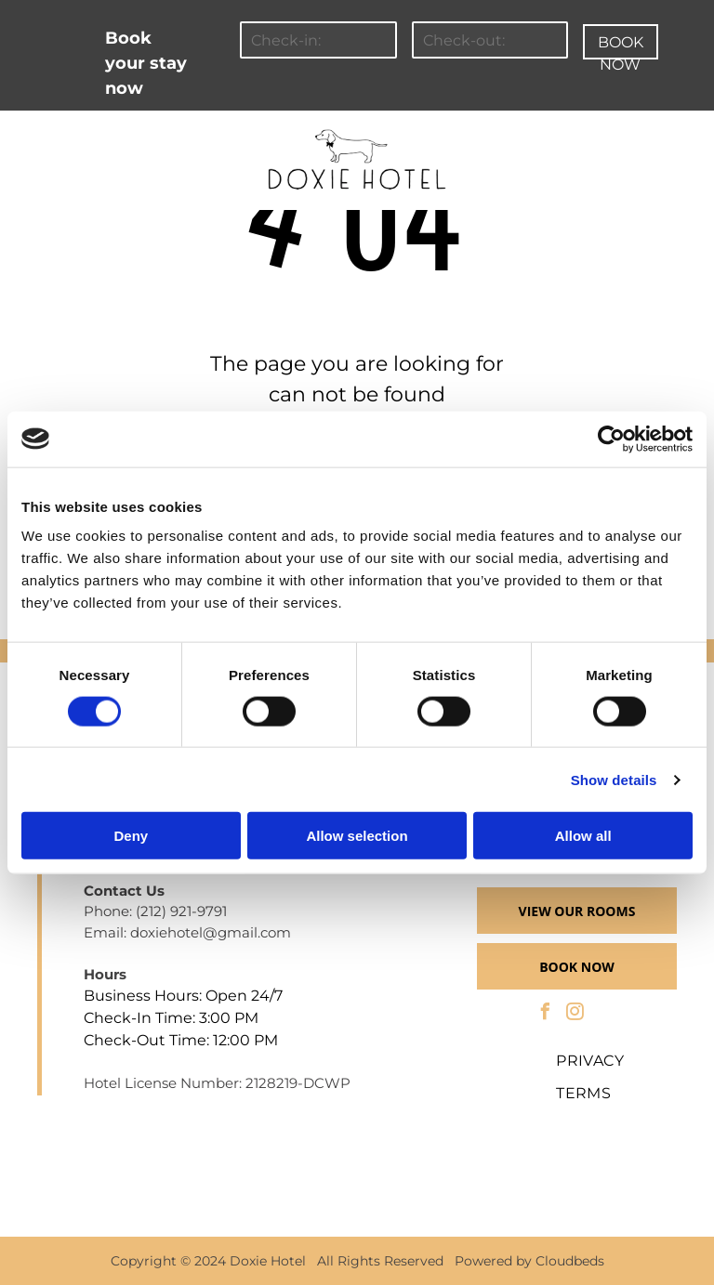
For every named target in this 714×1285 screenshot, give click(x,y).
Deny (130, 836)
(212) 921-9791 (181, 911)
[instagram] (575, 1014)
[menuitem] (105, 135)
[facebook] (546, 1014)
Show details (614, 779)
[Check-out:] (490, 40)
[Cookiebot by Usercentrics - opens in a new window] (611, 438)
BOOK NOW (620, 46)
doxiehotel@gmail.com (210, 932)
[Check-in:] (318, 40)
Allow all (583, 836)
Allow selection (356, 836)
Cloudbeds (570, 1260)
